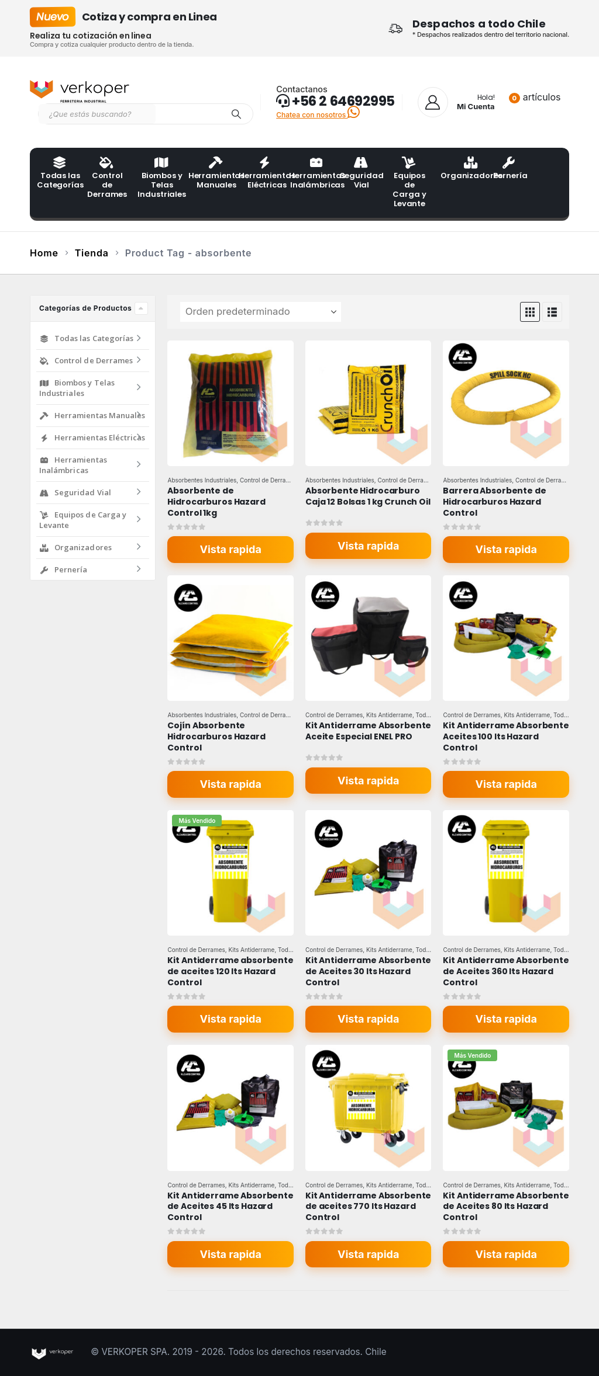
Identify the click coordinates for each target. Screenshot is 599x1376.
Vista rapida (230, 549)
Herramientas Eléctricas (260, 174)
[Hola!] (456, 102)
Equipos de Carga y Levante (409, 183)
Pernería (510, 169)
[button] (530, 312)
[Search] (236, 114)
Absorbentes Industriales (201, 480)
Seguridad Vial (361, 174)
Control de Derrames (107, 178)
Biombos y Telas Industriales (159, 178)
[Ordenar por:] (260, 312)
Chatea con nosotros (318, 114)
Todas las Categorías (58, 174)
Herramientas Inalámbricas (310, 174)
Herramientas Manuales (210, 174)
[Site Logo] (79, 91)
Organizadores (462, 169)
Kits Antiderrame (389, 714)
